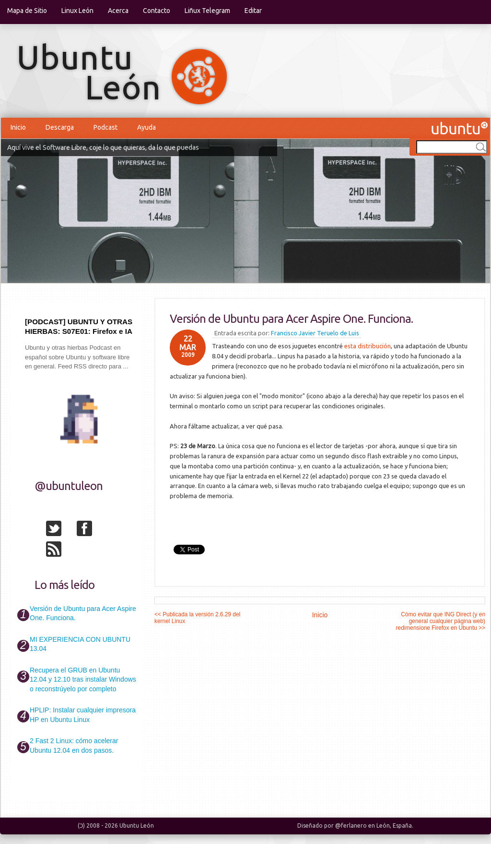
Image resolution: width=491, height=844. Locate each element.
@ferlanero (351, 825)
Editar (253, 10)
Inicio (18, 127)
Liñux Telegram (207, 10)
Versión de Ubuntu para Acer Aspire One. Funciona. (291, 318)
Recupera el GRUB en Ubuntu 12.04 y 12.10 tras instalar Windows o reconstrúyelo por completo (83, 679)
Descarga (60, 127)
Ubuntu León (136, 825)
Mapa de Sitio (27, 10)
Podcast (105, 127)
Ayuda (146, 127)
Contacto (156, 10)
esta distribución (367, 345)
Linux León (77, 10)
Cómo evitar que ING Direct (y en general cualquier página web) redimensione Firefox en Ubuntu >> (440, 621)
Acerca (118, 10)
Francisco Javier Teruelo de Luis (315, 333)
